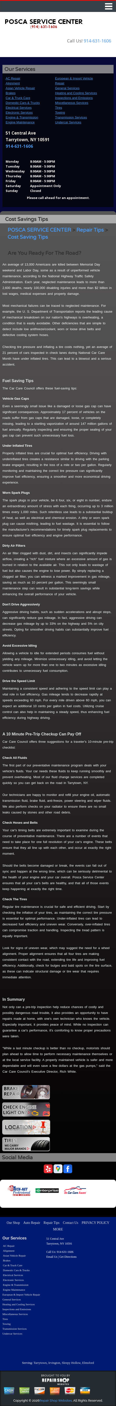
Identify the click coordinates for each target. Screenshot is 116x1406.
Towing (60, 112)
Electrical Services (19, 107)
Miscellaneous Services (71, 103)
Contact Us (70, 1223)
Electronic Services (19, 112)
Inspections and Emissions (74, 98)
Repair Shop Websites (55, 1400)
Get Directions (68, 1256)
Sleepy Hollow (71, 1363)
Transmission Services (71, 117)
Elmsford (88, 1363)
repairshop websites (55, 1381)
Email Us (51, 1256)
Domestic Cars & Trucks (23, 103)
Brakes (10, 93)
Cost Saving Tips (28, 237)
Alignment (13, 83)
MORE (58, 1229)
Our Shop (13, 1223)
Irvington (54, 1363)
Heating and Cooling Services (76, 93)
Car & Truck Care (18, 98)
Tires (58, 107)
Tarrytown (40, 1363)
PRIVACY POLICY (95, 1223)
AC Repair (13, 78)
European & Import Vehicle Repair (21, 1294)
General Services (67, 88)
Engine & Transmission (22, 117)
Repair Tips (90, 230)
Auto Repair (31, 1223)
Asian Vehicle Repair (20, 88)
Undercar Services (68, 122)
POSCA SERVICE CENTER (39, 230)
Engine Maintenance (20, 122)
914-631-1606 (97, 41)
